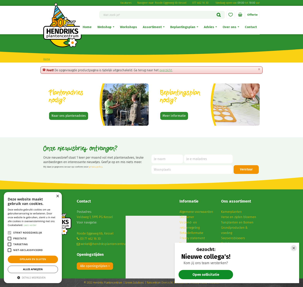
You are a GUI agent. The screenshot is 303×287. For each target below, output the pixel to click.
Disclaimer (187, 217)
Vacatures (126, 2)
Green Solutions (134, 282)
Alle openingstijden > (95, 266)
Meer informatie (174, 116)
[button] (33, 277)
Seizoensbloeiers (233, 238)
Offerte (252, 15)
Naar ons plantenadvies (68, 116)
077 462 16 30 (200, 2)
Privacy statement (192, 238)
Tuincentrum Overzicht (160, 282)
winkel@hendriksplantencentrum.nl (106, 244)
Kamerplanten (231, 212)
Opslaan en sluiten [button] (33, 259)
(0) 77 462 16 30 (90, 239)
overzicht (165, 70)
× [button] (57, 196)
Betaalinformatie (191, 233)
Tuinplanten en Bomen (237, 222)
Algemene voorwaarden (196, 212)
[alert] (33, 237)
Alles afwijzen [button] (33, 269)
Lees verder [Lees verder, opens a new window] (30, 225)
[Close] (294, 248)
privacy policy (95, 167)
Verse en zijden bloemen (238, 217)
